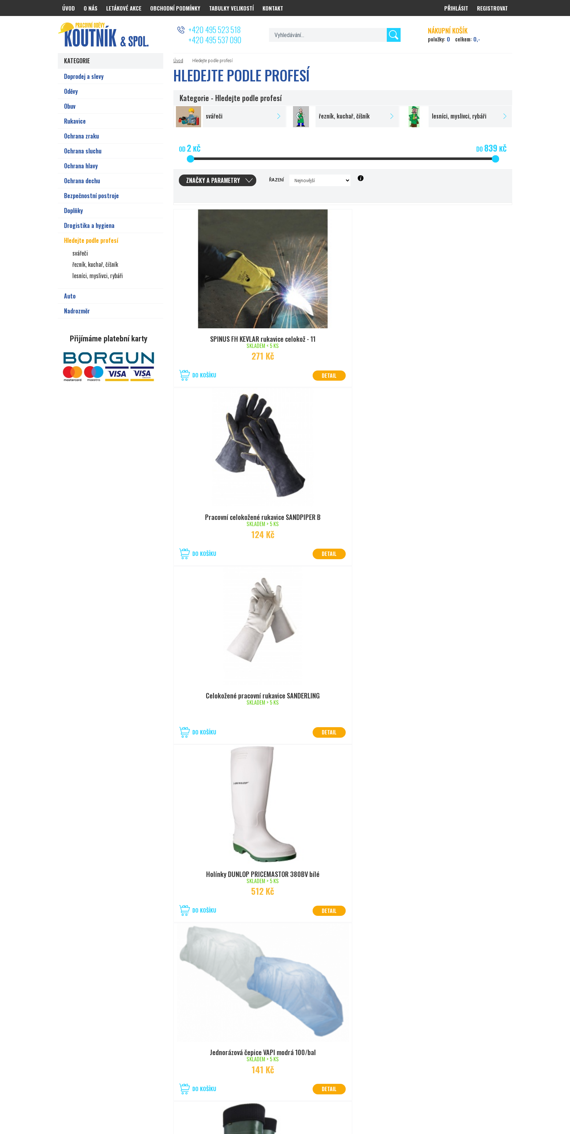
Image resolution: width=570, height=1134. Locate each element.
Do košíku (204, 375)
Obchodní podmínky (175, 8)
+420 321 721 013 (270, 1051)
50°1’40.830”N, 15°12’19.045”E (283, 1042)
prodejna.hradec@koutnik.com (133, 1060)
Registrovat (492, 8)
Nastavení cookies (328, 1102)
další (354, 945)
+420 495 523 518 (214, 29)
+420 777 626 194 (119, 1051)
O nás (90, 8)
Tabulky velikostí (231, 8)
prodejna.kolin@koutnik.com (281, 1060)
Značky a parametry (213, 180)
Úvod (178, 60)
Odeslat (495, 1027)
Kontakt (272, 8)
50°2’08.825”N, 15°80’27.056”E (132, 1042)
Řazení (276, 180)
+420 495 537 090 (214, 39)
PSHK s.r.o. (502, 1102)
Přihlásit (456, 8)
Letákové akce (123, 8)
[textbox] (334, 35)
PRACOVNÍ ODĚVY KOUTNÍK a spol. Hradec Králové (425, 1102)
